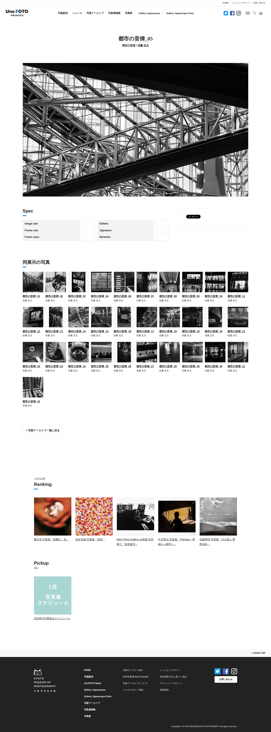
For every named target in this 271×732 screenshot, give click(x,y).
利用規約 (164, 690)
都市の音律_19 (190, 331)
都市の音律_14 (77, 331)
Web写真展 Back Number (135, 676)
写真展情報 (114, 13)
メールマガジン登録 (133, 690)
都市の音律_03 (77, 296)
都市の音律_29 (190, 366)
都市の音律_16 (122, 331)
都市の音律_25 (99, 366)
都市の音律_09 (190, 296)
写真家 (128, 13)
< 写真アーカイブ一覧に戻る (43, 430)
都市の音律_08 (168, 296)
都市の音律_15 (99, 331)
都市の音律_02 (54, 296)
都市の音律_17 (145, 331)
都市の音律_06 (122, 296)
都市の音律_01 (31, 296)
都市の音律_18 (168, 331)
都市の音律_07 (145, 296)
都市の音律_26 (122, 366)
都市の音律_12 (31, 331)
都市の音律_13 (54, 331)
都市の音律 (128, 45)
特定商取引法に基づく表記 (173, 676)
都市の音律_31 (236, 366)
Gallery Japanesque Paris (180, 13)
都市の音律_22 (31, 366)
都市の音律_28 (168, 366)
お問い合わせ (259, 3)
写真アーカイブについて (135, 683)
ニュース (77, 13)
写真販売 (63, 13)
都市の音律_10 (213, 296)
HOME (225, 3)
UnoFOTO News (92, 683)
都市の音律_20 (213, 331)
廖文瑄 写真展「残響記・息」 (51, 539)
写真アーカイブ (95, 13)
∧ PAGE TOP (258, 653)
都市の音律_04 (99, 296)
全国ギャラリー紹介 (133, 670)
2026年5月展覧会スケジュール (52, 618)
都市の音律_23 (54, 366)
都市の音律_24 (77, 366)
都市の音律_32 (31, 401)
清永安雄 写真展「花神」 (90, 539)
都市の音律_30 (213, 366)
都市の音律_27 (145, 366)
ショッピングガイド (240, 3)
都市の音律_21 (236, 331)
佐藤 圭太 (143, 45)
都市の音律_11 (236, 296)
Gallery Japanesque (149, 13)
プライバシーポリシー (171, 683)
